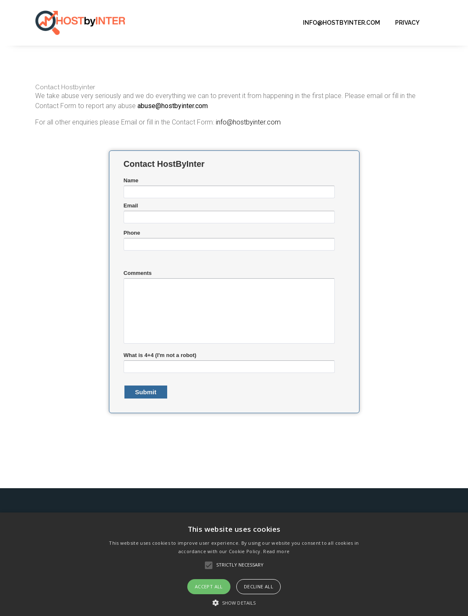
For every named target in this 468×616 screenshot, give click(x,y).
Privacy (407, 22)
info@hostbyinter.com (341, 22)
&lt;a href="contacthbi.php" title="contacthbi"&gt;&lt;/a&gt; (234, 291)
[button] (234, 602)
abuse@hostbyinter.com (172, 106)
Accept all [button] (209, 586)
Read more (276, 551)
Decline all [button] (258, 586)
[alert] (234, 564)
